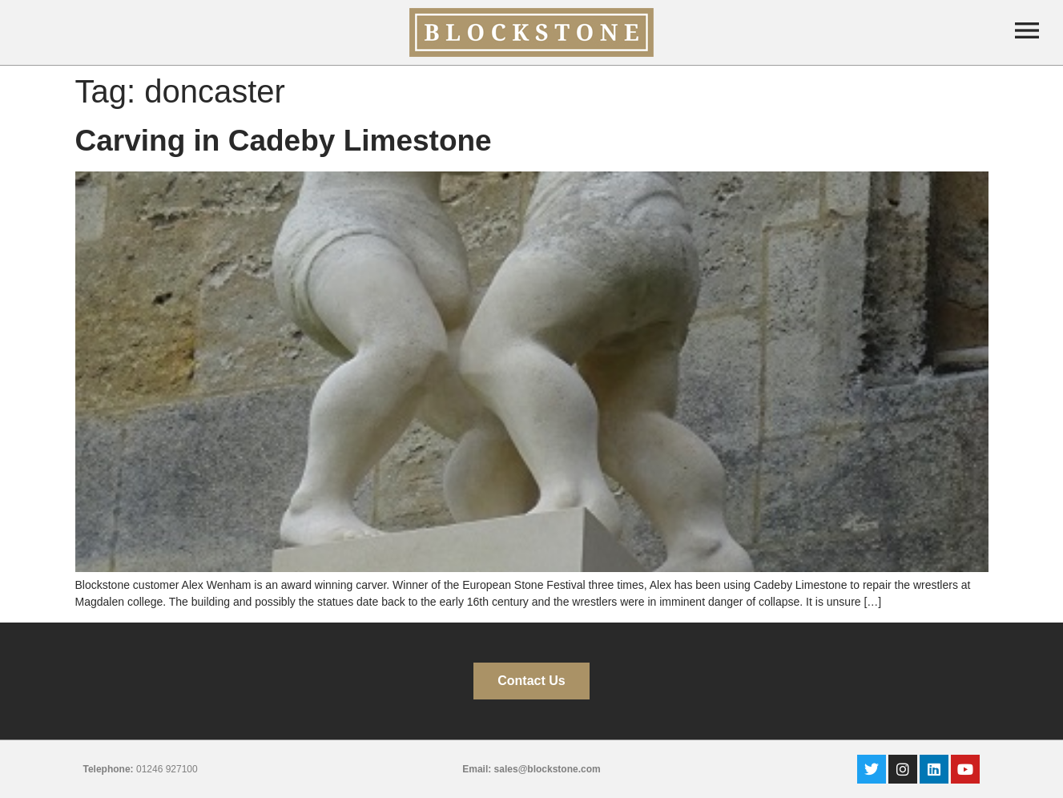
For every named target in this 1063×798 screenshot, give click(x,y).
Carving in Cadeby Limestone (283, 140)
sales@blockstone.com (547, 769)
